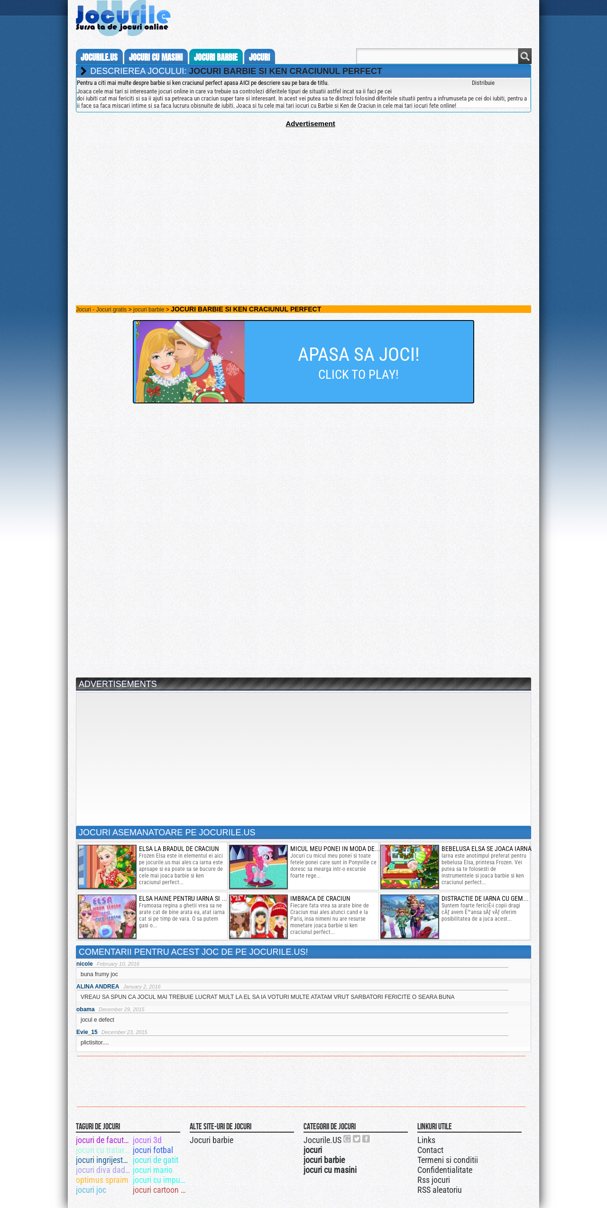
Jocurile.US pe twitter (357, 1139)
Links (426, 1140)
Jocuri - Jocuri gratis (101, 309)
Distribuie (483, 82)
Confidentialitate (444, 1170)
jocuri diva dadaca (103, 1170)
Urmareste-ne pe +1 (347, 1139)
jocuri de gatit (155, 1160)
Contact (430, 1150)
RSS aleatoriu (439, 1190)
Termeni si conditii (447, 1160)
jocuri (259, 57)
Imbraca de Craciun (320, 898)
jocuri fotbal (153, 1150)
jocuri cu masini (156, 57)
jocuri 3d (147, 1140)
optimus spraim (102, 1180)
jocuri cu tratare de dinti (103, 1150)
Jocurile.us (99, 57)
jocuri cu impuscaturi (160, 1180)
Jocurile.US (322, 1140)
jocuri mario (153, 1170)
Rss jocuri (433, 1180)
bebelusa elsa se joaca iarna (486, 848)
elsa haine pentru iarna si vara (187, 898)
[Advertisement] (303, 194)
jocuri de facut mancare (103, 1140)
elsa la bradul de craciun (179, 848)
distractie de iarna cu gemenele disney (501, 898)
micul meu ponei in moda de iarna (341, 848)
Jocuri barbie (211, 1140)
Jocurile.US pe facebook (366, 1139)
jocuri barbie (216, 57)
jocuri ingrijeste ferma (103, 1160)
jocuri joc (91, 1190)
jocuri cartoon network (160, 1190)
